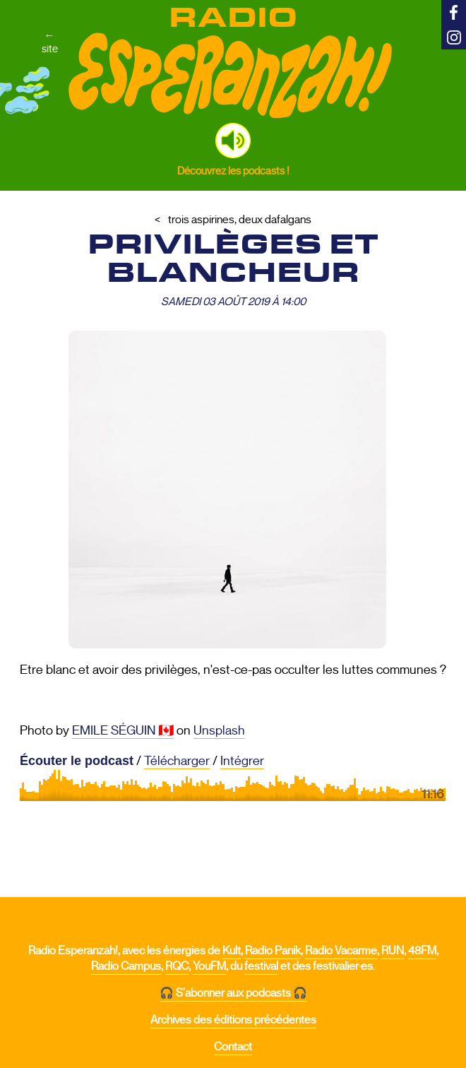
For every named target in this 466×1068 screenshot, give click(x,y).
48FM (422, 951)
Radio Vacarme (341, 951)
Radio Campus (126, 966)
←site (50, 41)
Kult (231, 951)
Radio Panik (273, 951)
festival (261, 966)
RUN (392, 951)
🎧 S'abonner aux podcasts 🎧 (233, 993)
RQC (177, 966)
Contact (233, 1047)
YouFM (209, 966)
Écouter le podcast (76, 761)
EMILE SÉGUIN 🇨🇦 (123, 730)
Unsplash (219, 730)
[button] (233, 140)
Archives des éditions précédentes (233, 1020)
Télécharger (177, 761)
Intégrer (242, 761)
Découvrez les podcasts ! (233, 170)
